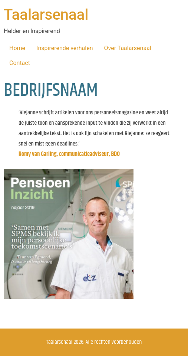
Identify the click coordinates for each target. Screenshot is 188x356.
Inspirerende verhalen (64, 48)
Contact (19, 62)
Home (17, 48)
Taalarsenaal (46, 14)
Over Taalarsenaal (127, 48)
